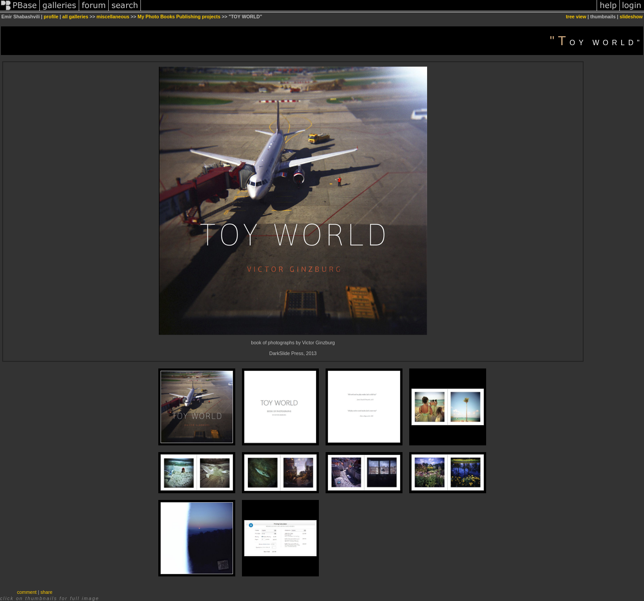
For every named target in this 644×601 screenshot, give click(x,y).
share (47, 592)
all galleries (75, 16)
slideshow (631, 16)
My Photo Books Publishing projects (179, 16)
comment (27, 592)
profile (51, 16)
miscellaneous (113, 16)
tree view (576, 16)
